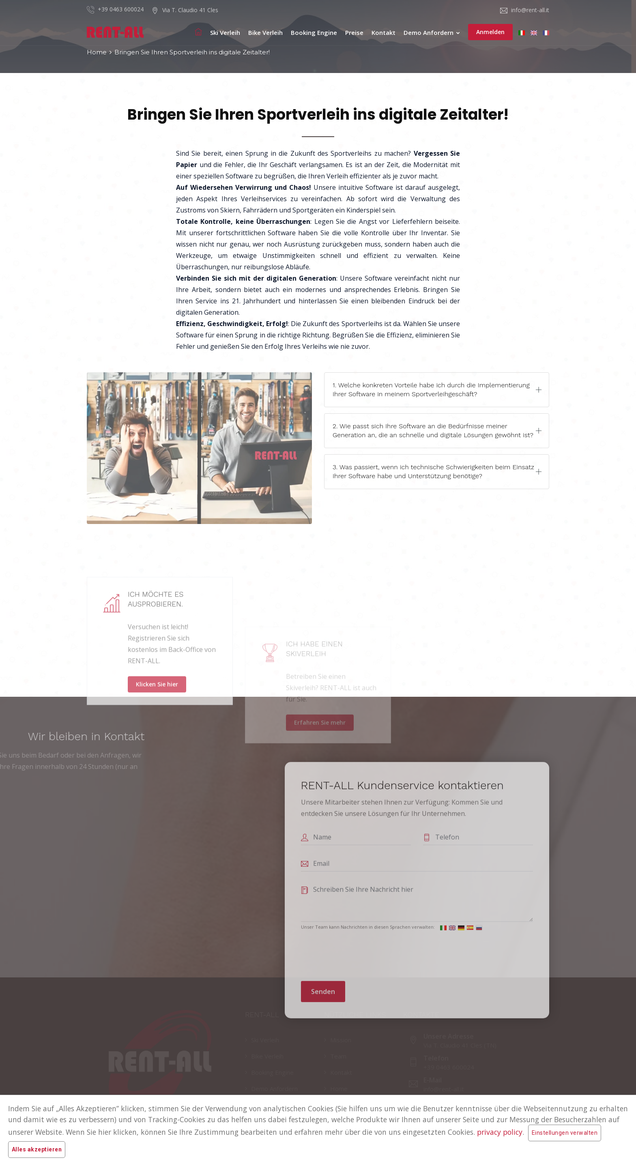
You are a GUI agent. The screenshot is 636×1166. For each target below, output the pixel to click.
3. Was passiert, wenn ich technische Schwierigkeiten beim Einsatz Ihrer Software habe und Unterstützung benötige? (433, 471)
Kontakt (383, 32)
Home (97, 52)
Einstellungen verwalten (565, 1133)
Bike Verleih (265, 32)
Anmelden (490, 32)
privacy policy (499, 1132)
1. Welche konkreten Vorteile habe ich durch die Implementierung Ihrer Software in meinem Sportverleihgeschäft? (431, 389)
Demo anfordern (432, 32)
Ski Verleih (225, 32)
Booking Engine (314, 32)
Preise (354, 32)
